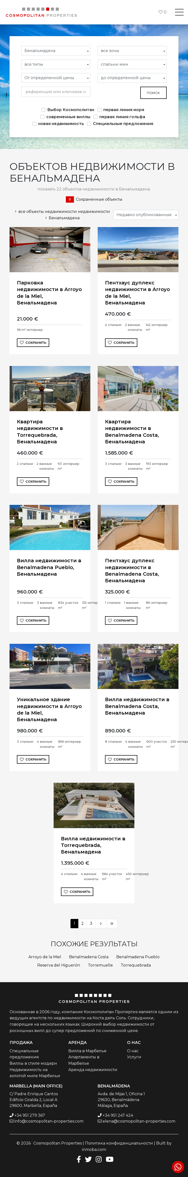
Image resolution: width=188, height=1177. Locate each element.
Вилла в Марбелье (87, 1051)
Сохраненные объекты (94, 199)
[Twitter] (88, 1159)
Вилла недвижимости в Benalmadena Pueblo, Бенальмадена (49, 567)
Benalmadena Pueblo (138, 957)
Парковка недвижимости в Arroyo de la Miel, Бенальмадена (49, 293)
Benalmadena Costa (88, 957)
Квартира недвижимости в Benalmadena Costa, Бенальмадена (132, 432)
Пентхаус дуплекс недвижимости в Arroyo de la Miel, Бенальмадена (137, 293)
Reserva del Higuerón (58, 965)
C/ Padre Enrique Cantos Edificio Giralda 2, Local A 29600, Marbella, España (34, 1100)
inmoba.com (94, 1149)
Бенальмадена (61, 218)
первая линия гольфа (122, 117)
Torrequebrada (136, 965)
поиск (153, 93)
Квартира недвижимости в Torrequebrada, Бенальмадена (40, 432)
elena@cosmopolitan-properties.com (139, 1121)
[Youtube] (110, 1159)
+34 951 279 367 (29, 1115)
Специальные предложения (123, 123)
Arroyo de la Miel (44, 957)
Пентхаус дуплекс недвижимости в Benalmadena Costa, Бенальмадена (132, 570)
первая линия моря (123, 109)
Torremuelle (100, 965)
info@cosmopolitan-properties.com (48, 1121)
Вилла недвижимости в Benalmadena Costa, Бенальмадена (137, 706)
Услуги (134, 1057)
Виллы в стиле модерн (33, 1063)
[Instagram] (99, 1159)
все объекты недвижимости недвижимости (61, 211)
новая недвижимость (61, 123)
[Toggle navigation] (179, 12)
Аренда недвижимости (92, 1069)
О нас (133, 1051)
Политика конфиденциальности (119, 1143)
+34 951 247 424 (118, 1115)
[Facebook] (78, 1159)
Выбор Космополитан (70, 109)
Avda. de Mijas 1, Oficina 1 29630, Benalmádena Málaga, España (121, 1100)
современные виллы (68, 117)
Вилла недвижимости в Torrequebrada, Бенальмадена (93, 845)
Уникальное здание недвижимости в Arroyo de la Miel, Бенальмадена (49, 709)
